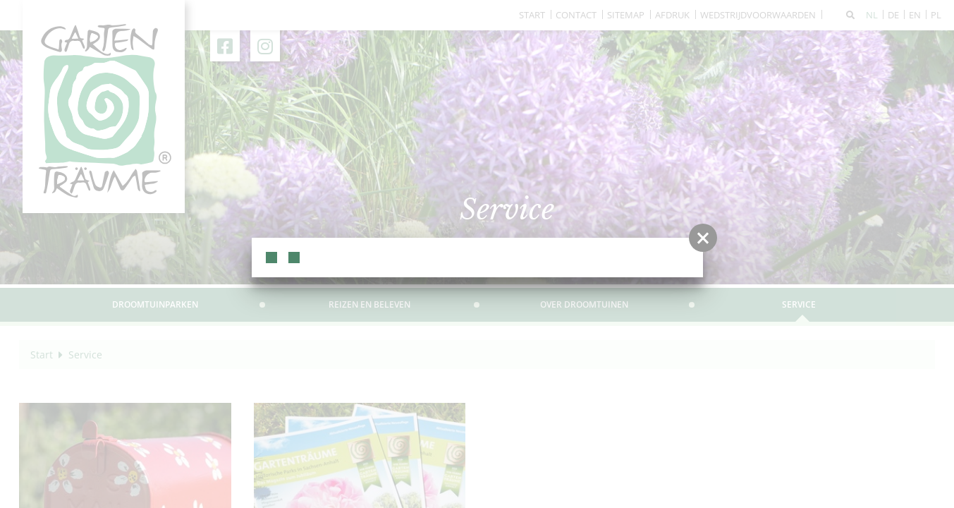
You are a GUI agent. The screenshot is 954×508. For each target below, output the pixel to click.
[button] (703, 238)
